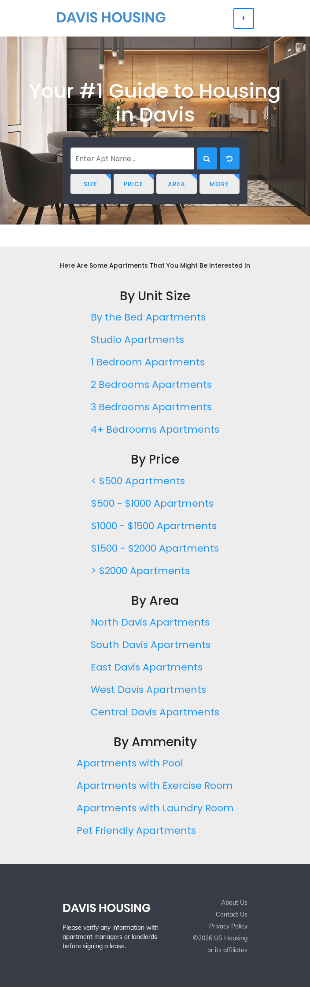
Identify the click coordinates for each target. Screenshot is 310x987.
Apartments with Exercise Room (155, 785)
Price (133, 184)
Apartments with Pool (130, 763)
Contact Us (231, 914)
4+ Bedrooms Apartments (155, 429)
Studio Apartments (137, 339)
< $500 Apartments (138, 481)
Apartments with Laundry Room (155, 808)
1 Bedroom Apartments (148, 362)
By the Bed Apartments (148, 317)
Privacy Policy (228, 926)
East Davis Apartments (147, 667)
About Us (234, 902)
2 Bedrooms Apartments (151, 384)
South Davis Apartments (150, 645)
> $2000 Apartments (140, 571)
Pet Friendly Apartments (136, 830)
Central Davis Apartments (155, 712)
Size (90, 184)
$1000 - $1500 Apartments (154, 526)
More (219, 184)
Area (176, 184)
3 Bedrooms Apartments (151, 407)
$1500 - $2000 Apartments (155, 548)
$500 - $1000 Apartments (152, 503)
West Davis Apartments (148, 689)
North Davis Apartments (150, 622)
